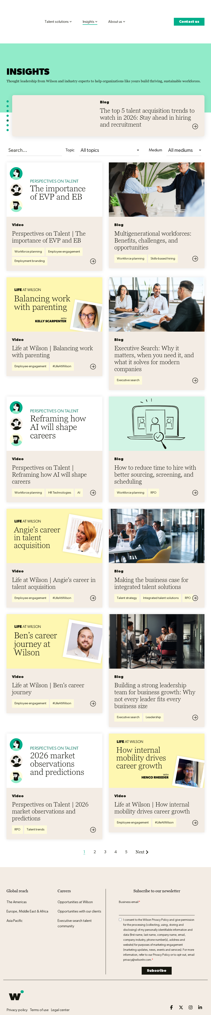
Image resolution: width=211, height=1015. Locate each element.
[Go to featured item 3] (8, 95)
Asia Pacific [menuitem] (15, 904)
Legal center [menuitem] (60, 994)
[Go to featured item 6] (8, 109)
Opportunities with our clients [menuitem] (79, 895)
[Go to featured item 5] (8, 104)
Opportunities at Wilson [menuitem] (75, 886)
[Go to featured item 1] (8, 85)
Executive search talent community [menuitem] (75, 907)
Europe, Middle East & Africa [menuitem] (27, 895)
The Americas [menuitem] (17, 886)
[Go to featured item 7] (8, 114)
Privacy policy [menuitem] (17, 994)
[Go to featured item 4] (8, 99)
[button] (172, 991)
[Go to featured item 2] (8, 90)
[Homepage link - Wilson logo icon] (16, 986)
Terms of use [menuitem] (39, 994)
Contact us (189, 13)
